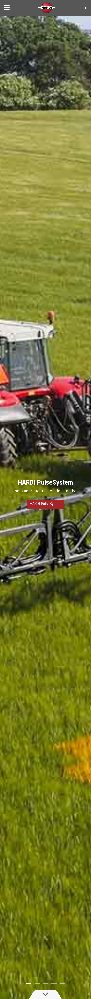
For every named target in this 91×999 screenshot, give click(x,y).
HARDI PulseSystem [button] (45, 503)
